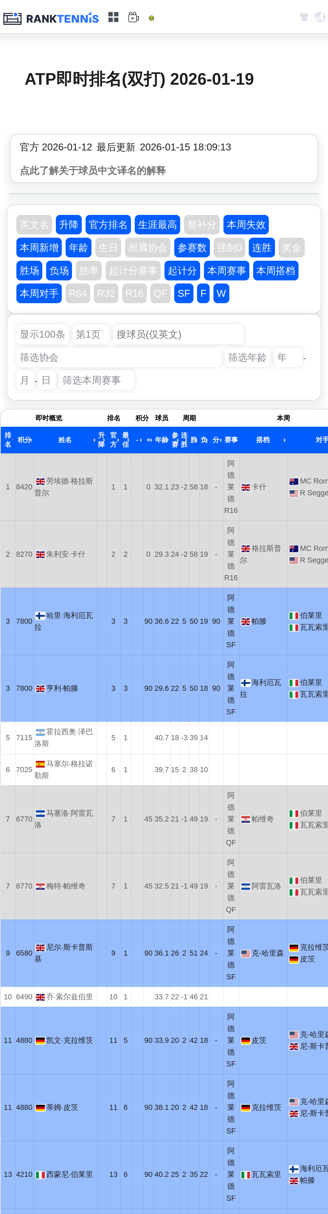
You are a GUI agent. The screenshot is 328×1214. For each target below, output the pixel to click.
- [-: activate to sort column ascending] (137, 439)
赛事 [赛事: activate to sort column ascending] (231, 439)
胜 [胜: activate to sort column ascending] (193, 439)
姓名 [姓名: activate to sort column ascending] (65, 439)
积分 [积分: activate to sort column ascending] (24, 439)
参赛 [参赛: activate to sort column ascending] (175, 440)
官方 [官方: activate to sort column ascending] (113, 440)
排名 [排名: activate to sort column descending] (8, 440)
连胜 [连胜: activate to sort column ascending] (184, 440)
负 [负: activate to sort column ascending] (204, 439)
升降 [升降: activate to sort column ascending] (101, 440)
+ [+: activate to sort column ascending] (148, 439)
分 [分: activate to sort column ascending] (216, 439)
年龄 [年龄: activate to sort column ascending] (161, 439)
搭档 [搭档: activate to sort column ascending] (263, 439)
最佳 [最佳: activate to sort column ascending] (125, 440)
